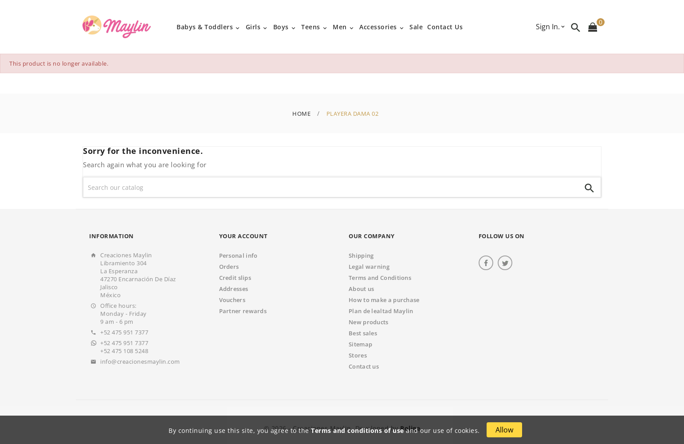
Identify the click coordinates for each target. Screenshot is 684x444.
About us (361, 289)
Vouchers (232, 300)
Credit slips (235, 278)
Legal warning (369, 267)
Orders (229, 267)
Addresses (233, 289)
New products (369, 322)
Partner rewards (243, 311)
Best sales (363, 333)
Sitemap (360, 344)
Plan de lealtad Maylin (381, 311)
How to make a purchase (384, 300)
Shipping (361, 255)
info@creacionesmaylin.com (140, 361)
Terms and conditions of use (357, 430)
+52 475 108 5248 (124, 351)
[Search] (330, 187)
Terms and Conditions (380, 278)
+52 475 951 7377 (124, 332)
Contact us (364, 366)
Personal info (238, 255)
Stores (358, 355)
